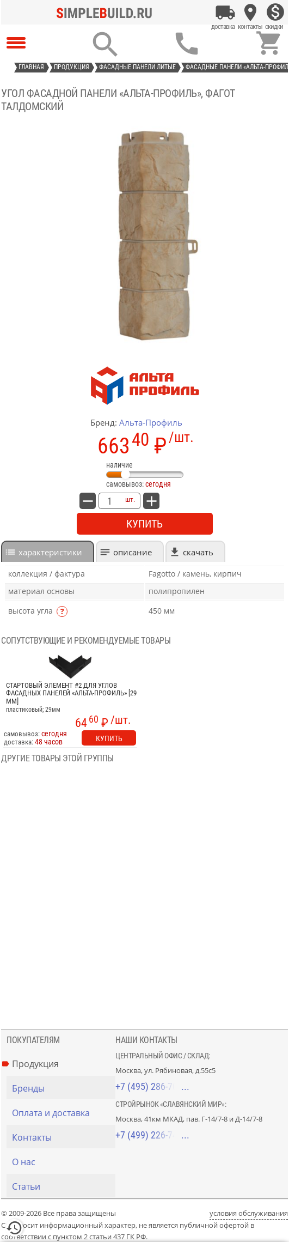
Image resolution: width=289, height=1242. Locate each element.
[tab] (47, 551)
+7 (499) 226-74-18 (152, 1135)
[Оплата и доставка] (225, 12)
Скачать (198, 552)
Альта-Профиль (150, 422)
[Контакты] (250, 12)
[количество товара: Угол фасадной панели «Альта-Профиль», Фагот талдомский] (109, 501)
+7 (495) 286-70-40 (152, 1086)
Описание (132, 552)
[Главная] (107, 13)
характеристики (50, 552)
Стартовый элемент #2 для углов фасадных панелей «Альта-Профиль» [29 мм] (71, 693)
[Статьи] (63, 1186)
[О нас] (63, 1162)
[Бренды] (63, 1088)
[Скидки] (275, 12)
